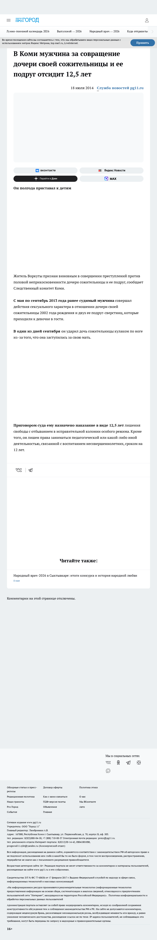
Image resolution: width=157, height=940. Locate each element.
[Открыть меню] (8, 20)
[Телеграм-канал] (128, 762)
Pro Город (12, 806)
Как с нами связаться (55, 796)
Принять (142, 43)
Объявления (50, 806)
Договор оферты (52, 787)
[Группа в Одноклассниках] (118, 762)
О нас (82, 796)
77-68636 (40, 877)
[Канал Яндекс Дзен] (45, 179)
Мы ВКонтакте (87, 801)
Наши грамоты (15, 801)
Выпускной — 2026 (69, 31)
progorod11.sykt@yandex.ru (22, 845)
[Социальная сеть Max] (112, 179)
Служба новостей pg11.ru (120, 87)
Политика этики (88, 787)
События (12, 811)
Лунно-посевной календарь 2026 (28, 31)
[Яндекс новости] (112, 170)
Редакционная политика (21, 796)
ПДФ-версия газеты (54, 801)
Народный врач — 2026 (105, 31)
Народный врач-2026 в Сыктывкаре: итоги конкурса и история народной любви (78, 578)
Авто (82, 806)
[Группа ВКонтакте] (45, 170)
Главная (47, 811)
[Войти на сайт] (147, 20)
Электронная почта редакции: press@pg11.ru (89, 838)
